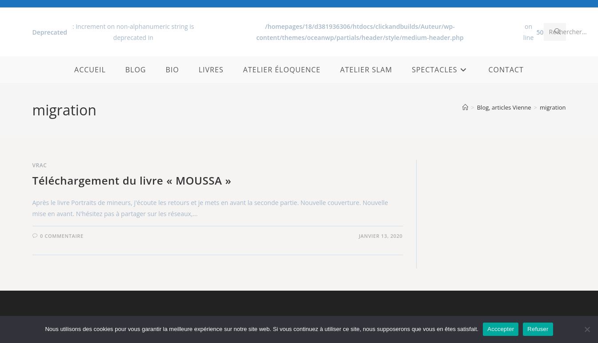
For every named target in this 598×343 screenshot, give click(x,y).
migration (553, 107)
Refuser (537, 329)
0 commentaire (62, 236)
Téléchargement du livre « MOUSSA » (132, 180)
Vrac (39, 165)
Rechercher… (568, 32)
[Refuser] (586, 329)
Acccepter (500, 329)
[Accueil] (465, 107)
